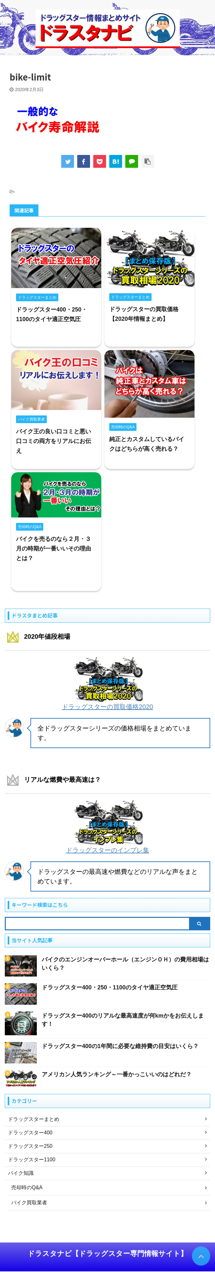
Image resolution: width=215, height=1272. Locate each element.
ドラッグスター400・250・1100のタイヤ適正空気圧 (110, 987)
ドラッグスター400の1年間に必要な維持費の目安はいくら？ (120, 1046)
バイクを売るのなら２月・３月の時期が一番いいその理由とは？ (53, 548)
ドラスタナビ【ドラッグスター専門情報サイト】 (107, 1254)
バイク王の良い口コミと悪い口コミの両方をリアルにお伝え (53, 441)
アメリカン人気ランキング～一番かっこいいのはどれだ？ (117, 1074)
